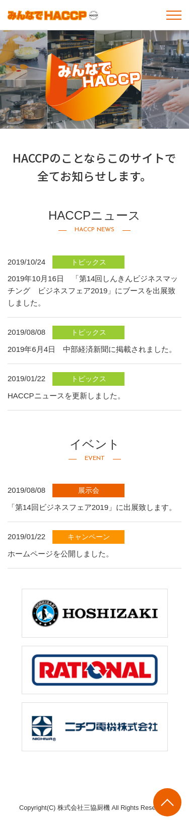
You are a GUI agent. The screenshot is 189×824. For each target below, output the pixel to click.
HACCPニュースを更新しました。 (66, 395)
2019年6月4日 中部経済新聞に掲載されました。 (92, 349)
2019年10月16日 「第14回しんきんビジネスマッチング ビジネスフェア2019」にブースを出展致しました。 (93, 290)
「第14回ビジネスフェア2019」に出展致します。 (92, 507)
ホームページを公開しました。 (60, 553)
